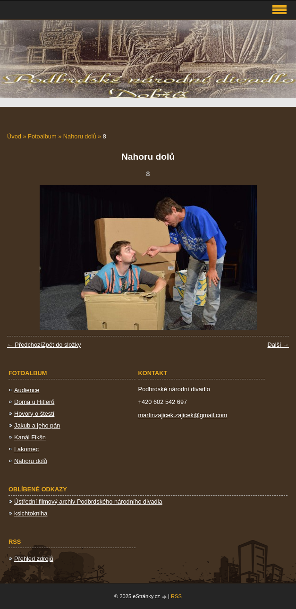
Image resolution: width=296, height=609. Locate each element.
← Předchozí (24, 344)
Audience (26, 390)
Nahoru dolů (79, 136)
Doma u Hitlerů (34, 401)
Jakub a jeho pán (37, 425)
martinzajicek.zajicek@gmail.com (183, 415)
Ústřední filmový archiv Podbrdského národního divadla (88, 501)
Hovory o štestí (34, 413)
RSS (176, 596)
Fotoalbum (42, 136)
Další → (278, 344)
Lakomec (26, 449)
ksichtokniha (30, 513)
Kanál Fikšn (30, 437)
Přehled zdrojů (33, 558)
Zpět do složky (61, 344)
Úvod (14, 136)
